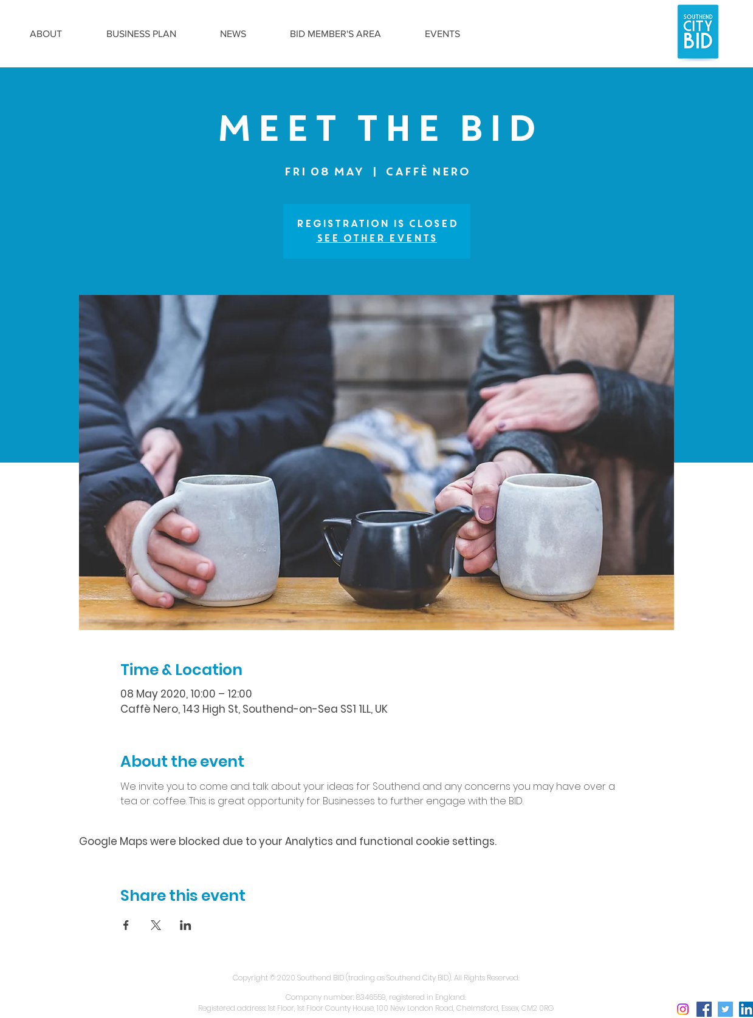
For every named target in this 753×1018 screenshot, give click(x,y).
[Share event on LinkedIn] (185, 925)
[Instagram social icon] (682, 1009)
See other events (376, 238)
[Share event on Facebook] (126, 925)
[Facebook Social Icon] (704, 1009)
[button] (46, 34)
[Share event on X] (156, 925)
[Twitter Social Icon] (725, 1009)
